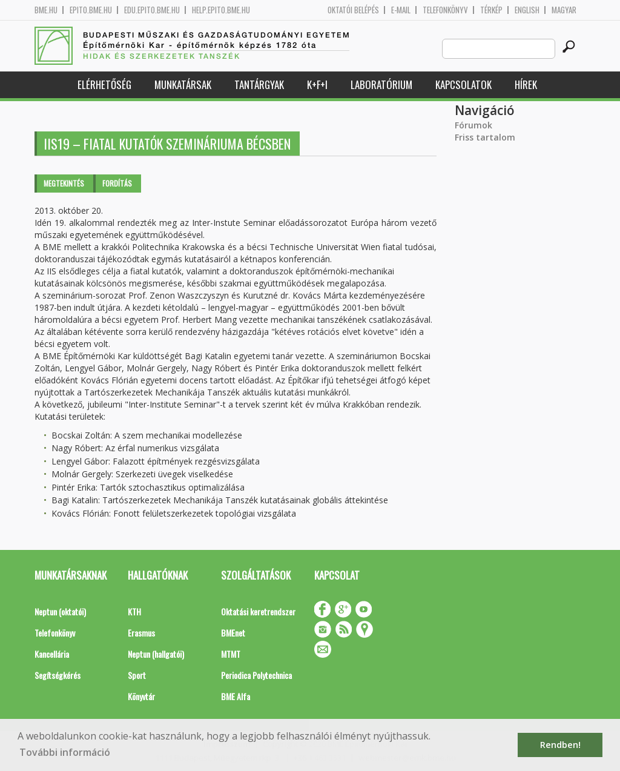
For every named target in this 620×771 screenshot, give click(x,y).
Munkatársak (182, 84)
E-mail (401, 10)
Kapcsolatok (463, 84)
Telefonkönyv (445, 10)
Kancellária (52, 653)
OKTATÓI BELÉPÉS (353, 10)
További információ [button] (64, 752)
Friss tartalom (485, 137)
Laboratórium (381, 84)
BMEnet (233, 632)
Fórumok (473, 125)
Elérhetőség (104, 84)
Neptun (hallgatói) (156, 653)
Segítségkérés (58, 675)
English (527, 10)
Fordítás (117, 183)
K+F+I (317, 84)
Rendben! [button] (560, 744)
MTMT (230, 653)
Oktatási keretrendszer (258, 611)
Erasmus (141, 632)
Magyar (564, 10)
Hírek (526, 84)
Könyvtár (141, 696)
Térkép (491, 10)
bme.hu (46, 10)
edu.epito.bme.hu (152, 10)
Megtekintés (64, 183)
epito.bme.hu (91, 10)
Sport (137, 675)
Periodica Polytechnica (256, 675)
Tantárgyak (259, 84)
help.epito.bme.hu (221, 10)
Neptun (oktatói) (60, 611)
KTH (134, 611)
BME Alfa (235, 696)
